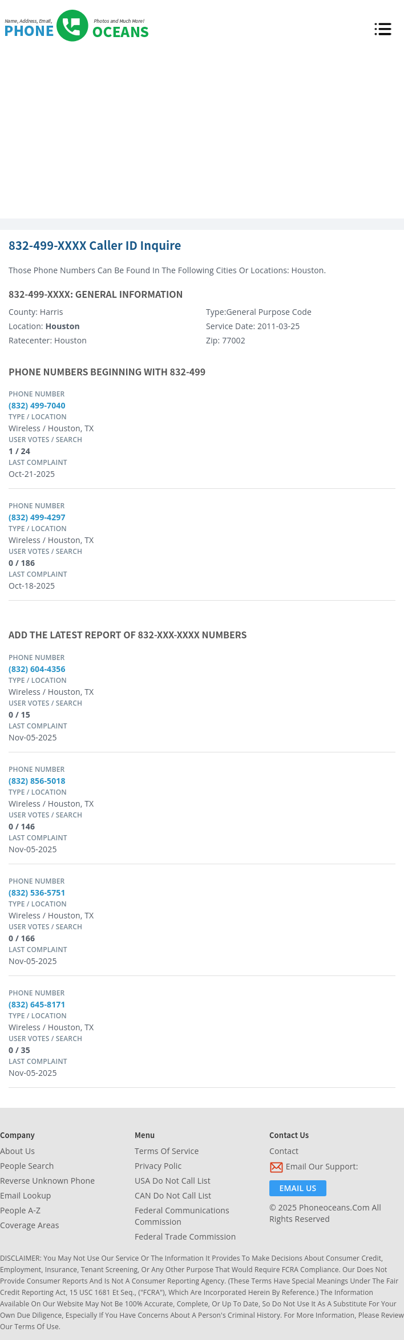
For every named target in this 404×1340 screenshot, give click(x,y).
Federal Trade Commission (185, 1236)
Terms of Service (167, 1150)
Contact (283, 1150)
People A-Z (20, 1210)
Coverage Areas (29, 1225)
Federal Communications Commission (182, 1216)
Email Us (298, 1188)
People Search (27, 1165)
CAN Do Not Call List (173, 1195)
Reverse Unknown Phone (47, 1180)
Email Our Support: (313, 1167)
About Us (17, 1150)
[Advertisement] (202, 133)
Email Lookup (25, 1195)
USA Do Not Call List (173, 1180)
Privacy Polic (158, 1165)
